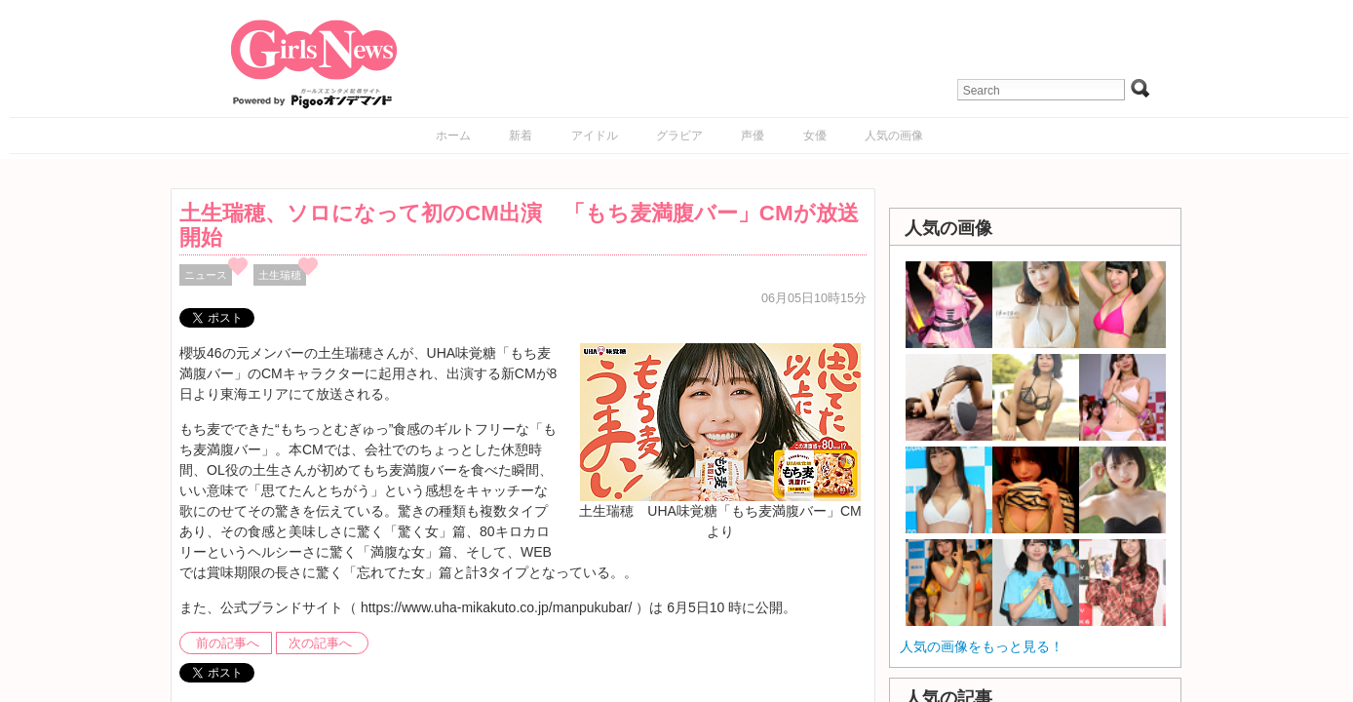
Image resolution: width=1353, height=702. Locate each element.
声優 (752, 135)
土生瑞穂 (279, 275)
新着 (520, 135)
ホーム (453, 135)
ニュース (205, 275)
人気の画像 (894, 135)
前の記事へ (227, 643)
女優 (815, 135)
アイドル (594, 135)
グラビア (679, 135)
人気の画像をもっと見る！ (981, 646)
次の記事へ (320, 643)
